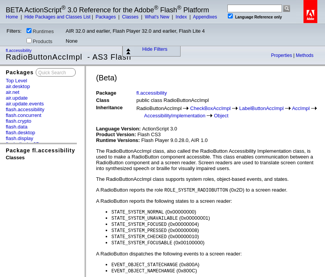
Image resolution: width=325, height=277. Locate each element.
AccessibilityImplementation (175, 115)
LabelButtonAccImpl (261, 108)
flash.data (16, 127)
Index (182, 17)
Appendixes (205, 17)
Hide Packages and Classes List (57, 17)
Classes (131, 17)
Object (221, 115)
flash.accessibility (25, 109)
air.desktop (18, 86)
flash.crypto (18, 121)
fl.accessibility (19, 50)
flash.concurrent (23, 115)
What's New (158, 17)
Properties (282, 55)
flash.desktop (20, 132)
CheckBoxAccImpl (210, 108)
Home (12, 17)
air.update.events (25, 104)
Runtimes (40, 31)
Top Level (16, 80)
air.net (12, 92)
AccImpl (301, 108)
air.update (17, 98)
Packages (106, 17)
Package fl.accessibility (40, 150)
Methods (304, 55)
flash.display (19, 138)
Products (39, 41)
